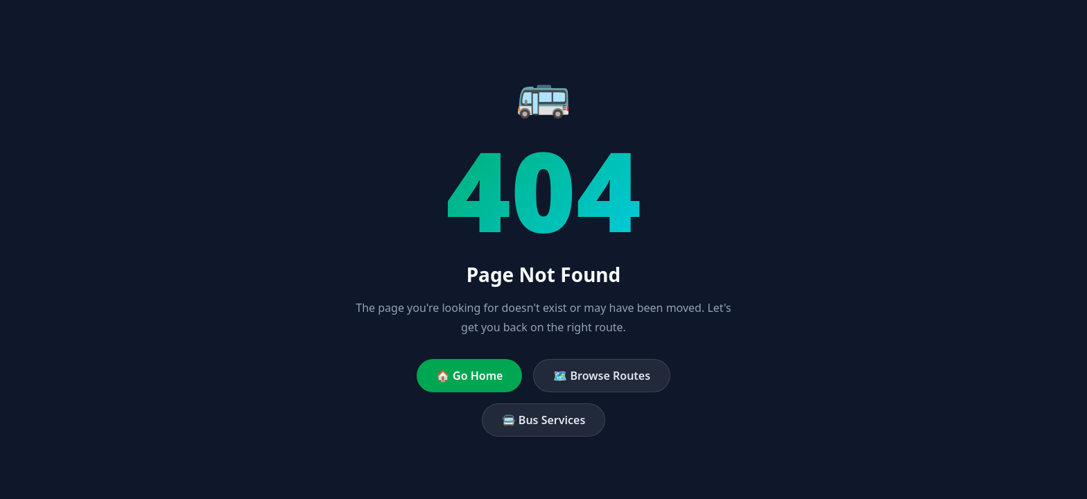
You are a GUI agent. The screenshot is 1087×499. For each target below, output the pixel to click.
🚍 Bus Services (544, 420)
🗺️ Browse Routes (601, 375)
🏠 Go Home (469, 375)
